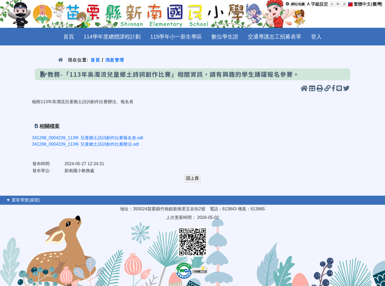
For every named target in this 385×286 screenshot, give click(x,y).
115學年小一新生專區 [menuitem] (176, 37)
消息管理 (115, 60)
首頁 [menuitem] (68, 37)
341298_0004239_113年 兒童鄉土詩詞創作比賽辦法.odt (85, 144)
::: (3, 200)
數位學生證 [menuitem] (224, 37)
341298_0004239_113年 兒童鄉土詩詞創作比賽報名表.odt (87, 138)
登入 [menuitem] (316, 37)
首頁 (95, 60)
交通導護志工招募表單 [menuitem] (274, 37)
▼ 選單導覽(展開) (23, 200)
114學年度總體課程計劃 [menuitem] (112, 37)
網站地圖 (298, 4)
